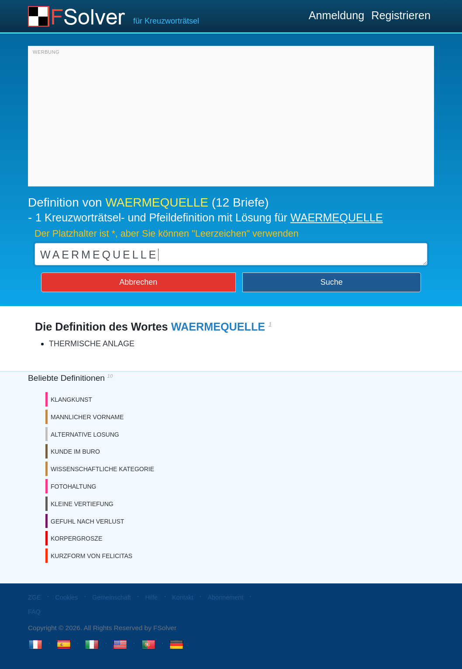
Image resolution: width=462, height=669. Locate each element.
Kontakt (182, 597)
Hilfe (151, 597)
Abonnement (225, 597)
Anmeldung (336, 15)
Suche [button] (332, 282)
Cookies (66, 597)
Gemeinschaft (111, 597)
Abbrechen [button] (138, 282)
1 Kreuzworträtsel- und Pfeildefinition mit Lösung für (209, 217)
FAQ (34, 611)
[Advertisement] (231, 118)
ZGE (34, 597)
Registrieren (401, 15)
